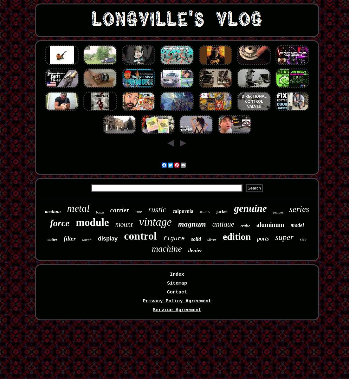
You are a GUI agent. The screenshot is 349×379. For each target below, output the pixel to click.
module (92, 222)
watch (87, 240)
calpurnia (182, 211)
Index (177, 274)
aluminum (270, 224)
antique (223, 224)
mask (205, 211)
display (108, 238)
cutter (52, 239)
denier (195, 250)
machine (167, 249)
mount (124, 224)
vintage (155, 222)
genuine (250, 208)
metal (78, 208)
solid (196, 239)
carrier (119, 210)
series (299, 209)
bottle (100, 212)
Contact (177, 292)
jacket (222, 211)
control (140, 236)
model (297, 225)
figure (173, 238)
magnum (192, 224)
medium (53, 211)
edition (237, 236)
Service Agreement (177, 310)
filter (70, 238)
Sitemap (177, 283)
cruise (245, 226)
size (303, 239)
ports (263, 238)
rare (138, 211)
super (284, 237)
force (59, 223)
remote (278, 212)
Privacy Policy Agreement (177, 301)
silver (212, 239)
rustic (157, 209)
